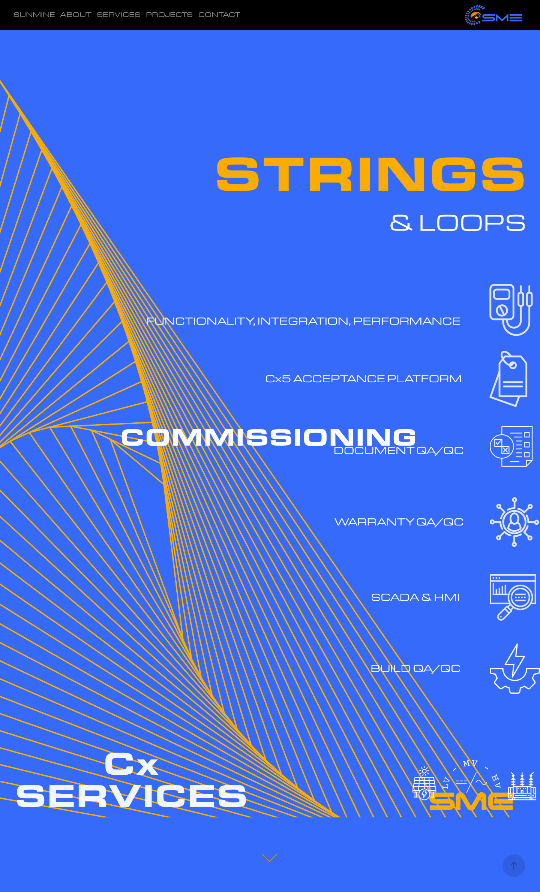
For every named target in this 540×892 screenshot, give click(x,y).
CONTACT (219, 14)
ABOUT (75, 14)
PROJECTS (169, 14)
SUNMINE (34, 14)
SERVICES (119, 14)
